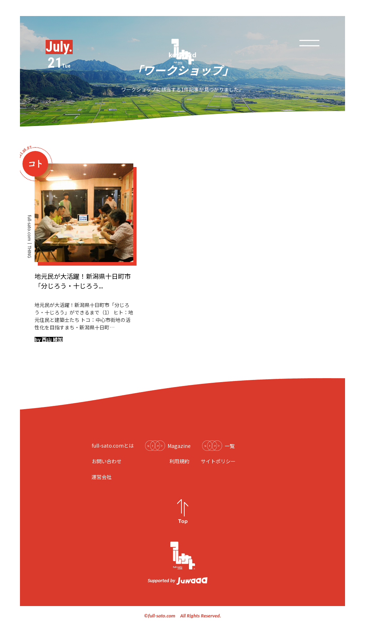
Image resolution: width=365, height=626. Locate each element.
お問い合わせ (107, 461)
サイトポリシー (218, 461)
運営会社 (102, 476)
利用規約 (179, 461)
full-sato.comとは (113, 445)
